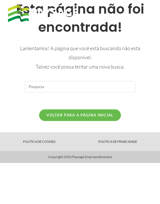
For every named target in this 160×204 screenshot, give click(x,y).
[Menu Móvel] (149, 13)
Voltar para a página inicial (79, 115)
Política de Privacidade (117, 141)
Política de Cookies (39, 141)
